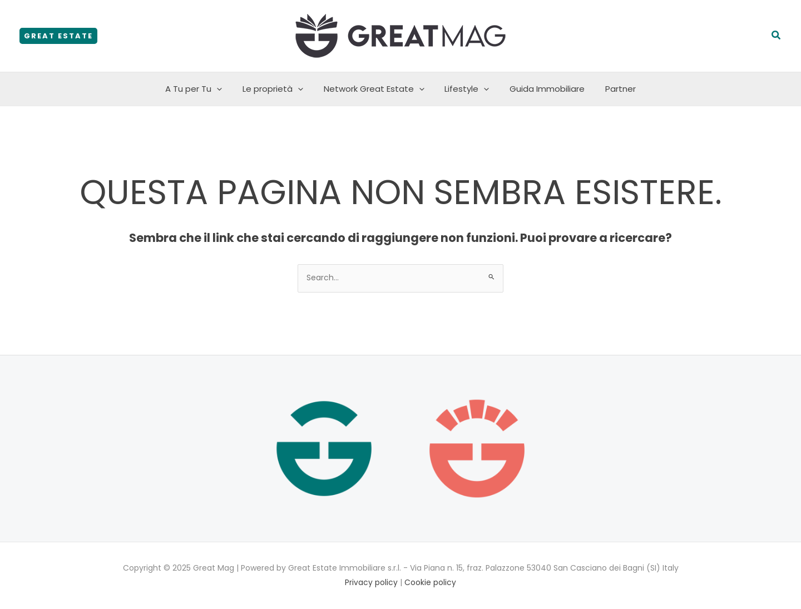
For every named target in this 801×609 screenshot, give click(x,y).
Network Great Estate (375, 89)
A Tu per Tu (203, 89)
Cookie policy (430, 582)
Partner (611, 89)
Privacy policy (371, 582)
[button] (58, 36)
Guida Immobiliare (541, 89)
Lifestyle (465, 89)
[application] (226, 89)
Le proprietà (278, 89)
